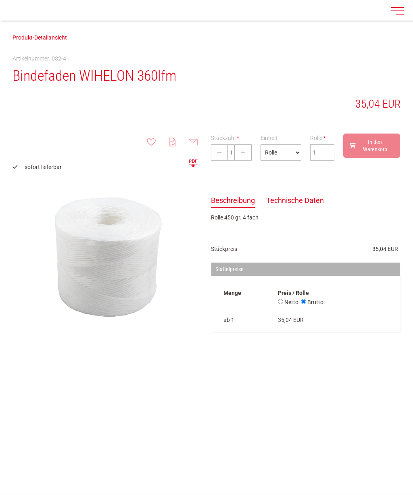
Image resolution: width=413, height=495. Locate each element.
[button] (193, 163)
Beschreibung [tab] (233, 200)
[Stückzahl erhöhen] (243, 152)
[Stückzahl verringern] (219, 152)
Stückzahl (225, 138)
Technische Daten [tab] (295, 200)
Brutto (312, 302)
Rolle (318, 138)
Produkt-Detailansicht (40, 37)
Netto (288, 302)
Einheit (269, 138)
